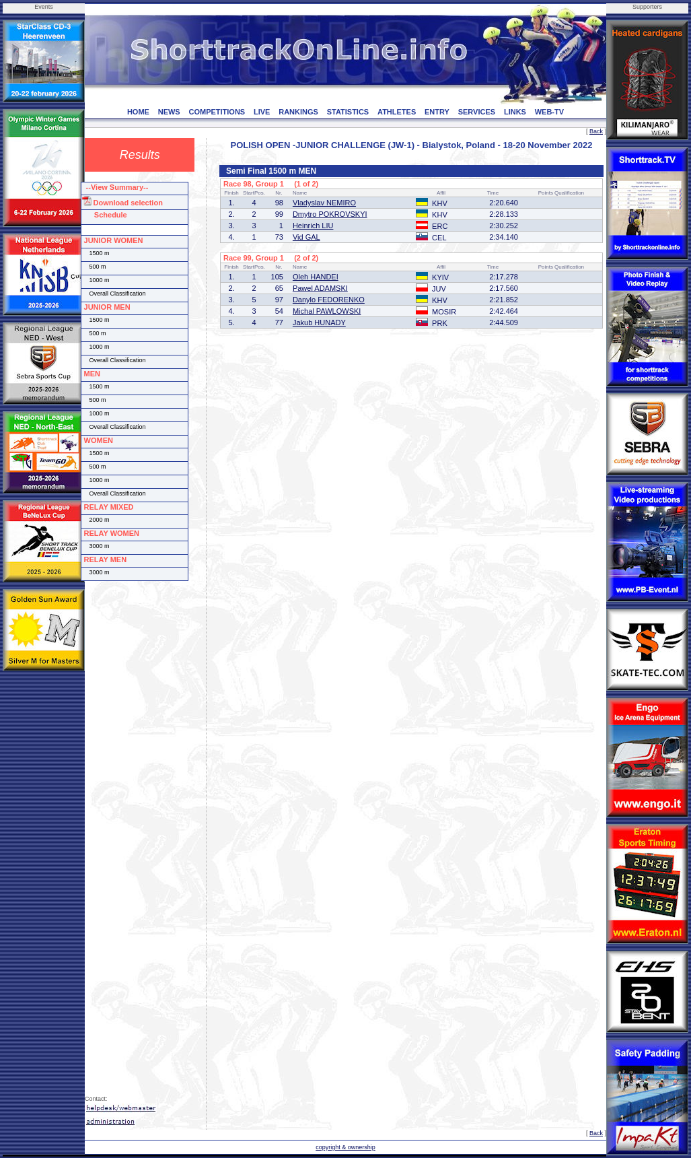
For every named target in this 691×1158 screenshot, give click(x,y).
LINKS (515, 112)
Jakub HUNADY (319, 322)
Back (596, 131)
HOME (138, 112)
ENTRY (437, 112)
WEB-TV (549, 112)
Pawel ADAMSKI (320, 288)
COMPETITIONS (216, 112)
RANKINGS (298, 112)
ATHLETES (396, 112)
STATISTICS (348, 112)
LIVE (262, 112)
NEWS (169, 112)
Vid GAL (306, 237)
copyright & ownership (345, 1147)
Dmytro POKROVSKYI (330, 214)
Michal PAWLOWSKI (327, 311)
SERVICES (476, 112)
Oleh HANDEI (315, 277)
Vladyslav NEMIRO (324, 203)
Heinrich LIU (313, 226)
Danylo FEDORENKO (329, 300)
